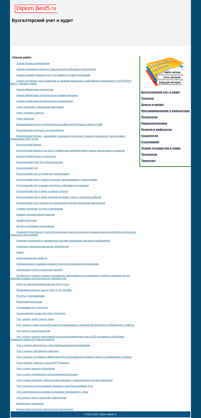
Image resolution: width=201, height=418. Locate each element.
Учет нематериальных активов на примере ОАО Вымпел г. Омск (52, 391)
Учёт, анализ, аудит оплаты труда (35, 319)
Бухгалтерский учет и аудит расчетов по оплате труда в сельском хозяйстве (58, 197)
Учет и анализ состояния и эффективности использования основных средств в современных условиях (74, 357)
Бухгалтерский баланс (28, 144)
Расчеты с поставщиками (30, 296)
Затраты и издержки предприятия (35, 226)
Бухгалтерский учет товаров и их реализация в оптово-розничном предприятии (60, 203)
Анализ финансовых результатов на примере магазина (47, 95)
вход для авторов (169, 82)
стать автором (171, 77)
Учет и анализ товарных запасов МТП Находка (42, 362)
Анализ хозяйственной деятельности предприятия (44, 101)
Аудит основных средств (30, 112)
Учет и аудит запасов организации (35, 368)
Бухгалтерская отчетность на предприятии (40, 130)
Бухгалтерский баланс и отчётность (36, 156)
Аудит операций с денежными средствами (40, 107)
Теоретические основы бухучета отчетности (40, 313)
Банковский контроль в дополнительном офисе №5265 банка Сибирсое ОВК (59, 124)
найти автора (172, 72)
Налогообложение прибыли (31, 258)
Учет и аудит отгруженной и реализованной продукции (46, 374)
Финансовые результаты (30, 403)
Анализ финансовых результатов (34, 89)
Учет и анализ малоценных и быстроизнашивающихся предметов (53, 345)
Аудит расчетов (25, 118)
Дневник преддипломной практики (35, 214)
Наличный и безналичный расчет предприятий (42, 246)
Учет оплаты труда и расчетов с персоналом (41, 397)
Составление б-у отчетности (32, 307)
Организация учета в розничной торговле (39, 269)
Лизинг (20, 252)
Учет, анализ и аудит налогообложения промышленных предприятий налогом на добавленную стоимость (75, 325)
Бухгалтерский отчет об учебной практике (39, 162)
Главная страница (168, 50)
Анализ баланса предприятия (32, 63)
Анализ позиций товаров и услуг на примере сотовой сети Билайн (53, 75)
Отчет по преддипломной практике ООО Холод (42, 284)
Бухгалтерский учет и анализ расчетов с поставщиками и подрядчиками (56, 179)
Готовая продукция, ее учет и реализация (39, 208)
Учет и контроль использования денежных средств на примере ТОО (54, 386)
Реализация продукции (29, 301)
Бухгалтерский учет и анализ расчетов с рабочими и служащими (52, 185)
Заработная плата (26, 220)
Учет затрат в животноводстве (33, 330)
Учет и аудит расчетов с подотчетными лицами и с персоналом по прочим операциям (64, 380)
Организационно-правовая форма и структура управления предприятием (57, 264)
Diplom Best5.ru (36, 8)
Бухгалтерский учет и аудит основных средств (42, 191)
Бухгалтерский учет (27, 168)
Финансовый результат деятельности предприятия (44, 409)
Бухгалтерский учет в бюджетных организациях (42, 173)
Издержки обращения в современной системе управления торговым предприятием (63, 240)
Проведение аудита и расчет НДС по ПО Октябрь (44, 290)
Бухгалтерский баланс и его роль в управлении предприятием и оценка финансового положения (70, 150)
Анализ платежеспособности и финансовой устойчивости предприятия (56, 69)
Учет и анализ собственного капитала (37, 351)
